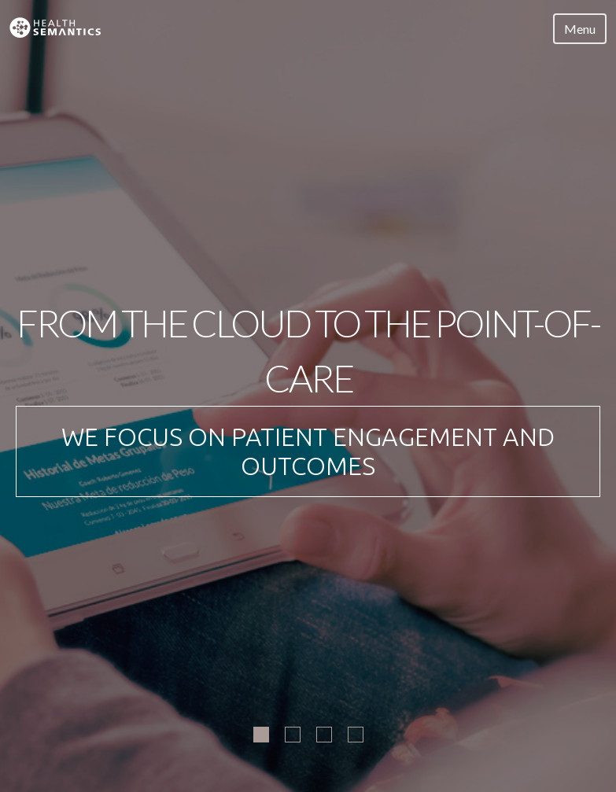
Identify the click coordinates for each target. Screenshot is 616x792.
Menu (580, 28)
